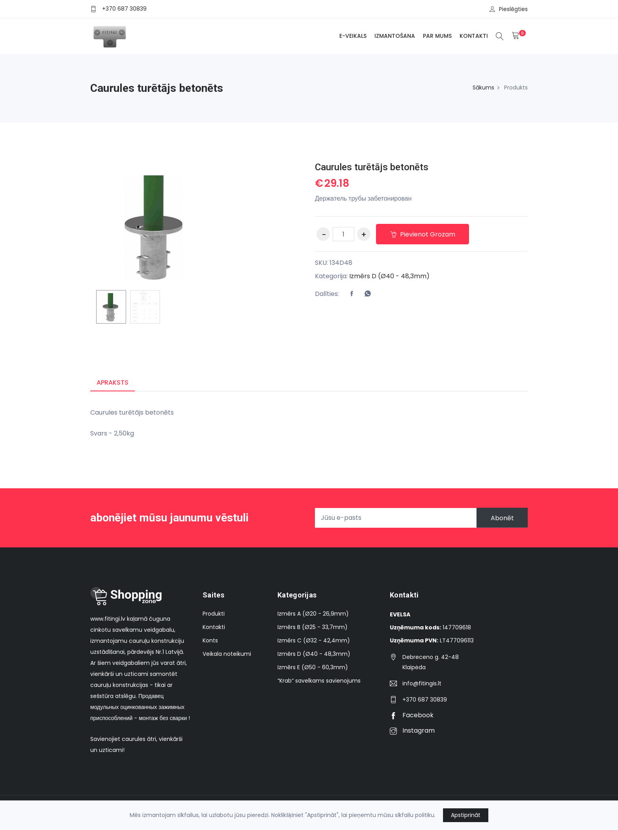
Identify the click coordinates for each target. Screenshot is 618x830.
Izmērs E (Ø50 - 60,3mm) (312, 667)
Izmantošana (394, 36)
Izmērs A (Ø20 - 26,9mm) (313, 614)
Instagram (412, 730)
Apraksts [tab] (112, 382)
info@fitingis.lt (421, 683)
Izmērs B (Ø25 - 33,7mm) (312, 627)
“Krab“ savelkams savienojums (319, 681)
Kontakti (474, 36)
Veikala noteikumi (227, 654)
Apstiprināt (465, 815)
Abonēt (502, 517)
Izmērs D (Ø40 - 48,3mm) (389, 276)
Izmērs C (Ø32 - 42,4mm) (313, 640)
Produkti (214, 614)
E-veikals (353, 36)
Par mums (437, 36)
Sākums (483, 87)
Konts (210, 640)
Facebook (412, 715)
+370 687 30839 (124, 9)
